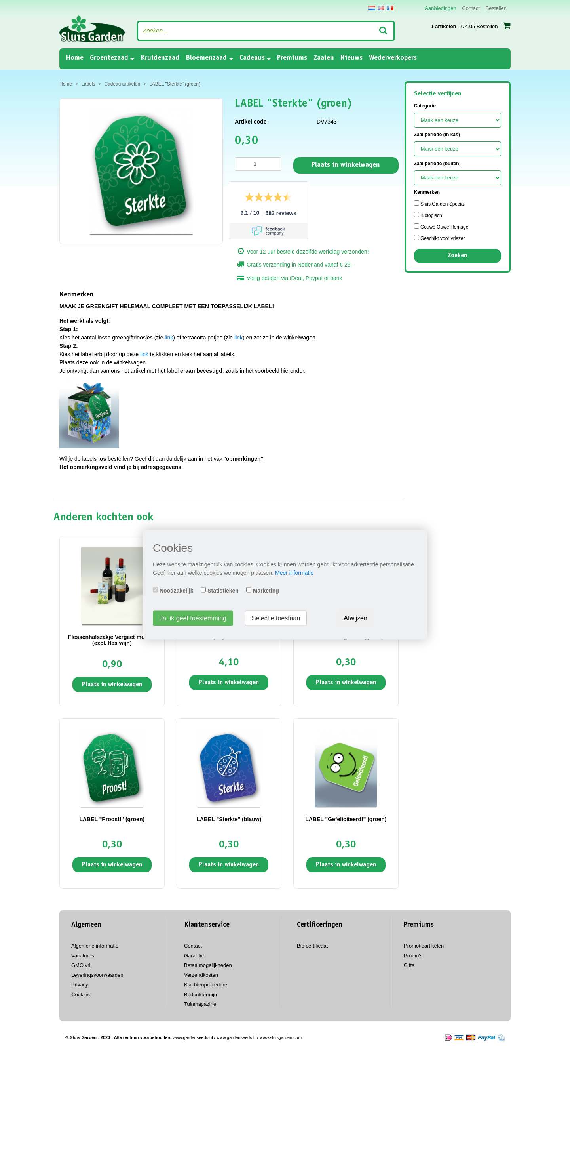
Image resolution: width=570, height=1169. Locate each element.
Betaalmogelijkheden (208, 965)
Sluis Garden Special (439, 203)
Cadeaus (252, 58)
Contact (471, 8)
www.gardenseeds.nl (193, 1037)
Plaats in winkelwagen (346, 165)
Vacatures (82, 956)
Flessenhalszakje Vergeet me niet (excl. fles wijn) (112, 640)
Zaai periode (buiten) (437, 163)
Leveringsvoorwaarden (97, 975)
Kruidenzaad (160, 58)
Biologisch (428, 215)
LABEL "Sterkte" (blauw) (228, 819)
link (169, 337)
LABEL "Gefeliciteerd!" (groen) (345, 819)
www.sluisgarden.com (281, 1037)
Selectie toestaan (276, 617)
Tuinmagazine (200, 1004)
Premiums (292, 58)
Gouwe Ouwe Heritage (441, 226)
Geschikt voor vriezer (439, 238)
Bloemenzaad (206, 58)
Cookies (80, 994)
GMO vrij (81, 965)
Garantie (194, 956)
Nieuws (351, 58)
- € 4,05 (471, 25)
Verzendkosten (201, 975)
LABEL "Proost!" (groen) (111, 819)
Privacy (79, 985)
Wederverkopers (393, 58)
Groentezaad (109, 58)
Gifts (409, 965)
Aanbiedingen (440, 8)
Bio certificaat (312, 946)
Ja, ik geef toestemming (193, 617)
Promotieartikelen (424, 946)
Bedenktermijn (200, 994)
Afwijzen (355, 617)
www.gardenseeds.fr (236, 1037)
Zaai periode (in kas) (437, 134)
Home (75, 57)
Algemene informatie (94, 946)
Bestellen (496, 8)
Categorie (425, 106)
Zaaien (324, 58)
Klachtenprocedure (205, 985)
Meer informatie (294, 572)
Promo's (413, 956)
